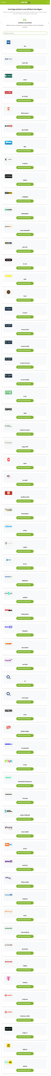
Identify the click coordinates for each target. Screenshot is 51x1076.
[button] (48, 23)
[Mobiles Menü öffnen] (3, 2)
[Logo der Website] (25, 2)
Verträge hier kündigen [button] (25, 50)
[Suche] (48, 2)
